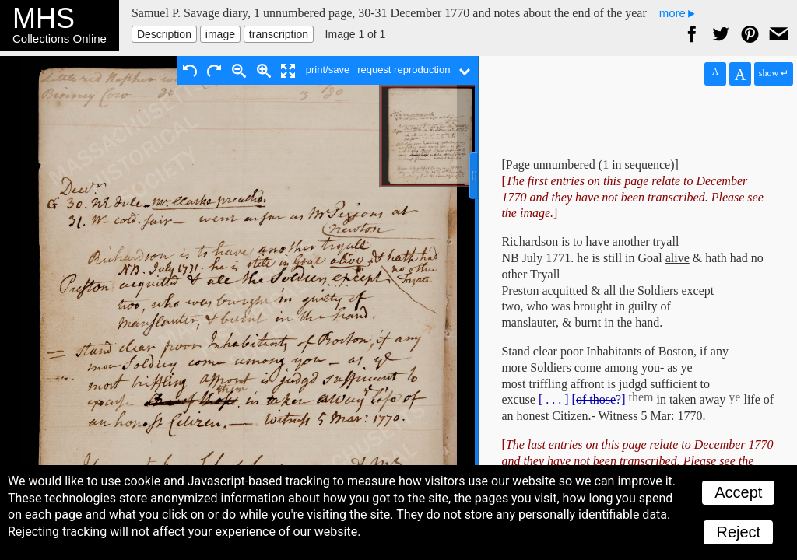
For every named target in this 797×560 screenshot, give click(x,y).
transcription (278, 34)
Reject (738, 532)
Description (164, 34)
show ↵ (773, 73)
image (220, 34)
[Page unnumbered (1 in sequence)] (589, 164)
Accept (738, 492)
